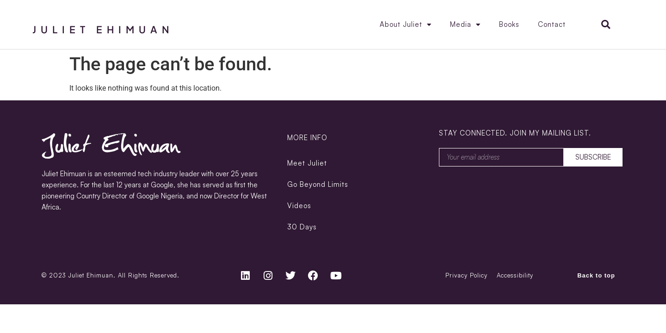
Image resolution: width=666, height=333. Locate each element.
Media (465, 25)
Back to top (596, 275)
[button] (606, 25)
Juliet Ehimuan (103, 29)
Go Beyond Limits (317, 184)
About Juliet (406, 25)
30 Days (302, 226)
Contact (552, 24)
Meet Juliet (307, 163)
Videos (299, 205)
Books (509, 24)
